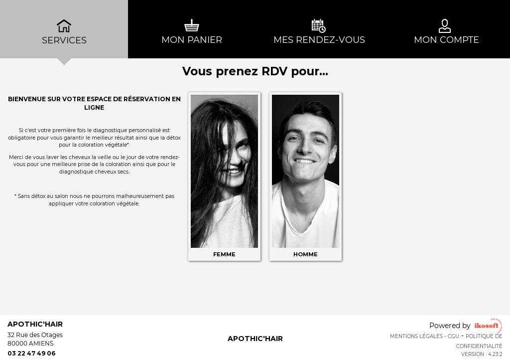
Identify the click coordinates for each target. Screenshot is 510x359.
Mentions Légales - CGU (424, 336)
